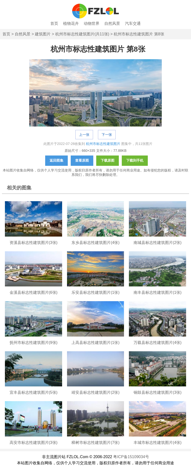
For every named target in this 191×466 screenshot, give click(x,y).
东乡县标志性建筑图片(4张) (95, 242)
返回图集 (56, 160)
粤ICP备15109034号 (131, 457)
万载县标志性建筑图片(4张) (158, 342)
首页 (54, 23)
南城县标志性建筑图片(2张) (158, 242)
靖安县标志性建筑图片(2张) (95, 392)
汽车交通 (133, 23)
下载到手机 (134, 160)
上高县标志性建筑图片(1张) (95, 342)
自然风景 (112, 23)
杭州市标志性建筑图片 (103, 144)
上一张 (84, 135)
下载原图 (107, 160)
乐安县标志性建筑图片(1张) (95, 292)
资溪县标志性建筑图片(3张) (34, 242)
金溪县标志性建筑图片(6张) (34, 292)
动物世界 (91, 23)
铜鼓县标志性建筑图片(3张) (158, 392)
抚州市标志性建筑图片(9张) (34, 342)
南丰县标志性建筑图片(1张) (158, 292)
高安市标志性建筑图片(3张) (34, 442)
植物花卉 (71, 23)
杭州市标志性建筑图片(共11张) (82, 34)
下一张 (107, 135)
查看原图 (82, 160)
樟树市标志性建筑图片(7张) (95, 442)
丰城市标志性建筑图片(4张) (158, 442)
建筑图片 (43, 34)
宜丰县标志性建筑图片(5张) (34, 392)
